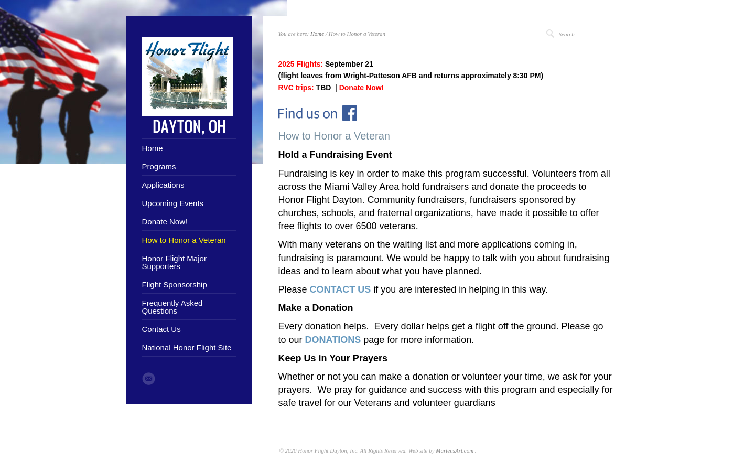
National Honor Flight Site (187, 347)
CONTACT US (340, 289)
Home (152, 148)
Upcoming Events (173, 203)
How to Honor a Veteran (184, 240)
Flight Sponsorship (174, 284)
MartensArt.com (454, 450)
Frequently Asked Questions (172, 307)
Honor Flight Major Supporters (174, 262)
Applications (163, 185)
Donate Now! (165, 222)
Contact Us (161, 329)
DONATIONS (333, 340)
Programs (159, 166)
